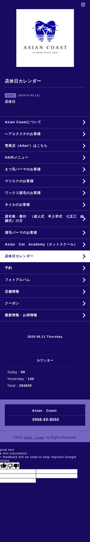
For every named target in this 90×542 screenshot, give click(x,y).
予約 (8, 268)
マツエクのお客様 (19, 181)
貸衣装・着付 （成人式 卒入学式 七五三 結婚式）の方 (44, 218)
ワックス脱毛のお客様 (23, 193)
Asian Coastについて (23, 122)
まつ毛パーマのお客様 (23, 169)
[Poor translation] (13, 465)
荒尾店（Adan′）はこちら (26, 146)
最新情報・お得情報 (21, 315)
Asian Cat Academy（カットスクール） (41, 244)
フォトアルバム (17, 280)
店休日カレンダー (19, 256)
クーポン (12, 303)
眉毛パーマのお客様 (21, 232)
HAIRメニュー (16, 157)
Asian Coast (34, 437)
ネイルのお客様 (17, 204)
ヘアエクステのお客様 (23, 134)
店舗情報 (12, 291)
